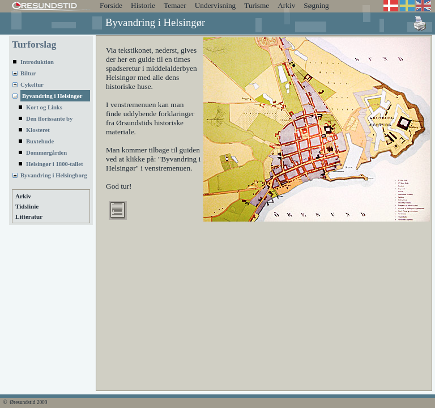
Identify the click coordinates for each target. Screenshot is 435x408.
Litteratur (28, 216)
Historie (143, 5)
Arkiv (286, 5)
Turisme (256, 5)
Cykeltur (32, 85)
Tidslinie (27, 206)
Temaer (175, 5)
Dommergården (46, 153)
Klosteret (38, 130)
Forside (111, 5)
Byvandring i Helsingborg (53, 175)
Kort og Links (44, 107)
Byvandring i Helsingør (52, 96)
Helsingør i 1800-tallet (54, 164)
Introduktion (37, 62)
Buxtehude (40, 141)
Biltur (28, 73)
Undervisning (215, 5)
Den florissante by (49, 119)
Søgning (316, 5)
